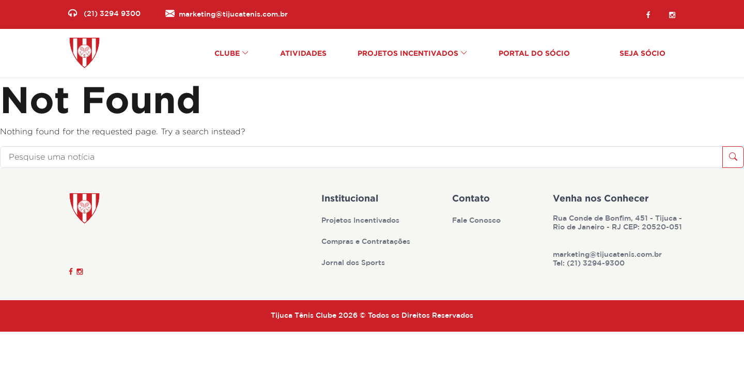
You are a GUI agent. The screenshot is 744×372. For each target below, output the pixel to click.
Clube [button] (231, 53)
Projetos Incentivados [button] (413, 53)
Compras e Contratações (366, 242)
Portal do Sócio (534, 53)
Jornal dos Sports (354, 263)
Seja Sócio (642, 53)
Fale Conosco (477, 221)
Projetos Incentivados (361, 221)
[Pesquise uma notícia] (361, 157)
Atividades (303, 53)
